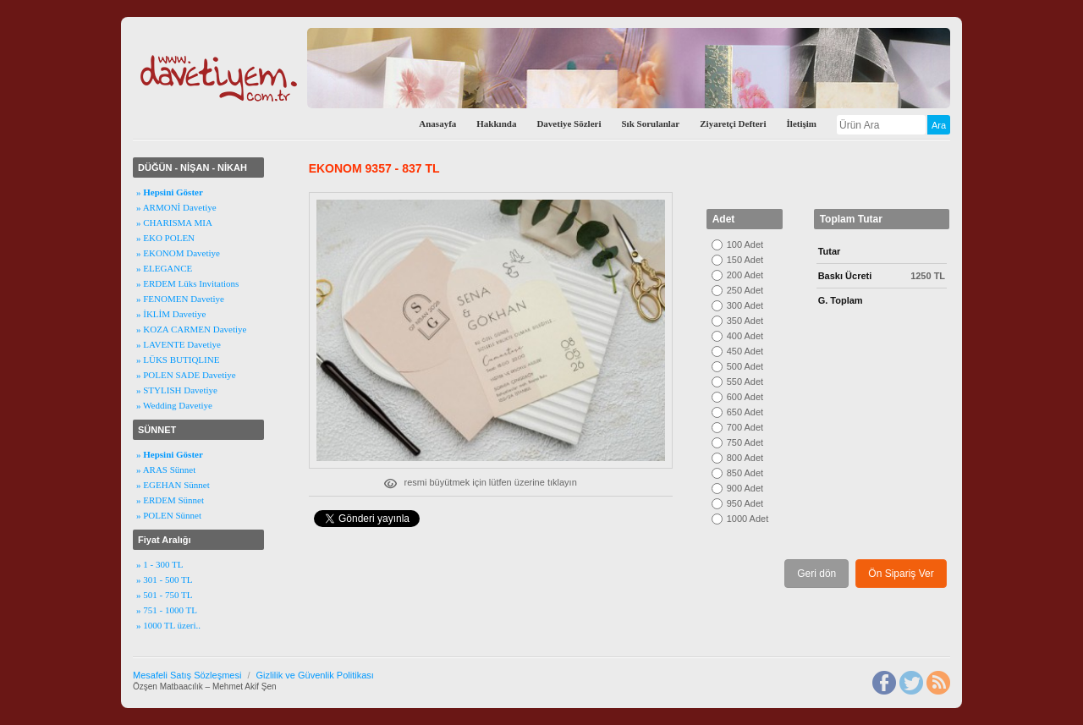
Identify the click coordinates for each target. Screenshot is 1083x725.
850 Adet (745, 473)
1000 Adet (748, 519)
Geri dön (816, 573)
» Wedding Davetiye (174, 405)
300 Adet (745, 305)
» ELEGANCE (164, 268)
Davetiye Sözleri (568, 123)
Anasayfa (437, 123)
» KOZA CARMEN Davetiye (191, 329)
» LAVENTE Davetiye (178, 344)
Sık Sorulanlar (650, 123)
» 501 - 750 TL (164, 595)
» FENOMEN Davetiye (180, 299)
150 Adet (745, 260)
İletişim (801, 123)
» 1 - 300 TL (159, 564)
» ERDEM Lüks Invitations (187, 283)
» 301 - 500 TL (164, 579)
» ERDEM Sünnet (170, 500)
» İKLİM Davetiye (171, 314)
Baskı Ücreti (845, 276)
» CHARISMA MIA (174, 222)
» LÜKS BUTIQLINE (177, 359)
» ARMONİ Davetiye (176, 207)
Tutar (829, 251)
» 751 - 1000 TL (166, 610)
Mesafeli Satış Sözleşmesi (187, 675)
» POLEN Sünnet (168, 515)
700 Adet (745, 427)
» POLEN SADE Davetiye (186, 375)
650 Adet (745, 412)
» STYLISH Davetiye (176, 390)
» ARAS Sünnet (165, 469)
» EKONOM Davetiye (178, 253)
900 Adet (745, 488)
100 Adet (745, 244)
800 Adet (745, 458)
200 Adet (745, 275)
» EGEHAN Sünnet (173, 485)
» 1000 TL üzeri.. (168, 625)
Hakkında (496, 123)
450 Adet (745, 351)
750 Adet (745, 442)
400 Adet (745, 336)
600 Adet (745, 397)
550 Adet (745, 381)
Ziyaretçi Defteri (733, 123)
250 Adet (745, 290)
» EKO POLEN (165, 238)
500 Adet (745, 366)
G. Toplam (840, 300)
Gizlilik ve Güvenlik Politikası (314, 675)
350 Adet (745, 321)
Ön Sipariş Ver (900, 573)
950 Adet (745, 503)
